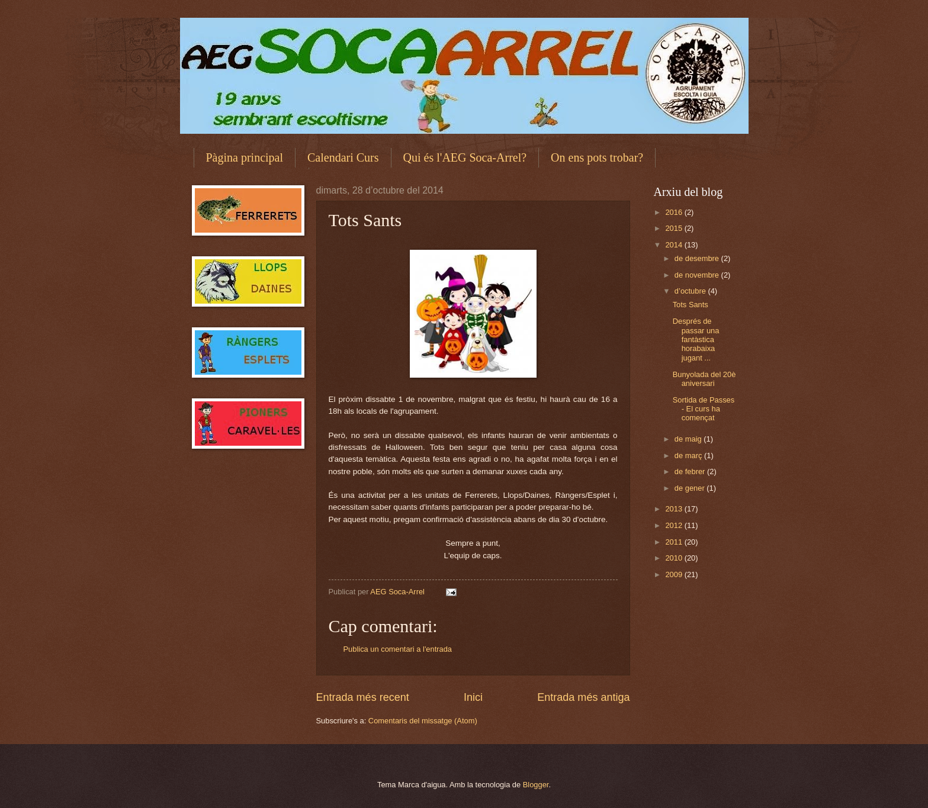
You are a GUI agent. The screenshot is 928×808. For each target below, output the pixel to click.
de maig (689, 438)
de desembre (698, 258)
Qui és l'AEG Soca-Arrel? (465, 157)
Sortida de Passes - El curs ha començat (704, 409)
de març (689, 455)
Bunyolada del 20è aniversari (704, 379)
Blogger (536, 784)
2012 (674, 525)
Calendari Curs (343, 157)
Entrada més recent (362, 697)
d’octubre (691, 290)
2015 (674, 228)
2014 (674, 244)
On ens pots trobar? (597, 157)
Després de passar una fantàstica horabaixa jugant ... (696, 339)
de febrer (691, 471)
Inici (473, 697)
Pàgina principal (245, 157)
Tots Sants (690, 304)
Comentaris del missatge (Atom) (422, 720)
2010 (674, 557)
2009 (674, 574)
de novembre (698, 275)
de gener (691, 488)
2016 (674, 212)
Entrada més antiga (583, 697)
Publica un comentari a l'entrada (397, 649)
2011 (674, 541)
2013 (674, 508)
